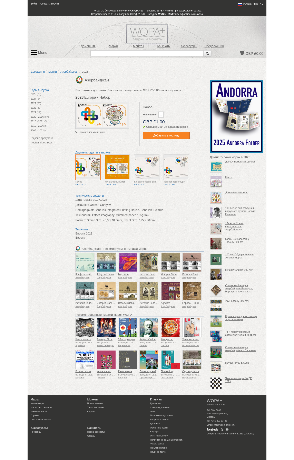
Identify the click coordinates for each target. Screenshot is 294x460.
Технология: (83, 215)
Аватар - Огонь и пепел (110, 339)
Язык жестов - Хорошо (195, 339)
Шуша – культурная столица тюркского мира (241, 318)
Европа (80, 237)
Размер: (80, 220)
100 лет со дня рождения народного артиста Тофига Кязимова (240, 211)
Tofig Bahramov (105, 274)
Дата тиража (83, 199)
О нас (153, 411)
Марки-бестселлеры (41, 407)
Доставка (155, 423)
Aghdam (165, 303)
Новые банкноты (96, 432)
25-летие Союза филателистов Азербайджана (234, 226)
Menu (39, 52)
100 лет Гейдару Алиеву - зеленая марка (239, 256)
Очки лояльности (159, 435)
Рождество (167, 339)
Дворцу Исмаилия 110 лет (240, 161)
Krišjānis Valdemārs (150, 339)
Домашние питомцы (236, 192)
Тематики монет (95, 407)
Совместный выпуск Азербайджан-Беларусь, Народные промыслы (239, 288)
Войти (34, 3)
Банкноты (163, 46)
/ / (250, 4)
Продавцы (36, 432)
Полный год (167, 371)
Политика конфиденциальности (166, 440)
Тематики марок (39, 411)
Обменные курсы (159, 427)
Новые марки (38, 403)
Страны (35, 415)
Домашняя (88, 46)
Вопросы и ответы (159, 419)
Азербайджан (69, 71)
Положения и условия (161, 415)
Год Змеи (123, 274)
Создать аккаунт (49, 3)
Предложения (214, 46)
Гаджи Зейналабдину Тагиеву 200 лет (237, 241)
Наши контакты (158, 452)
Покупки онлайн (158, 447)
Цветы (229, 177)
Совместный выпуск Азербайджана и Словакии (240, 349)
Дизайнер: (82, 204)
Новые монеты (95, 403)
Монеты (138, 46)
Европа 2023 (83, 233)
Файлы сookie (157, 443)
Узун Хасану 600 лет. (237, 301)
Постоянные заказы (41, 419)
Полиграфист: (84, 210)
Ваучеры (154, 431)
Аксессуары (189, 46)
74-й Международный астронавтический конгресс (240, 333)
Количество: (150, 114)
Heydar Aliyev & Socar (237, 362)
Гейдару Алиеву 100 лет (239, 269)
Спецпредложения (159, 407)
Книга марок (104, 371)
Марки (113, 46)
